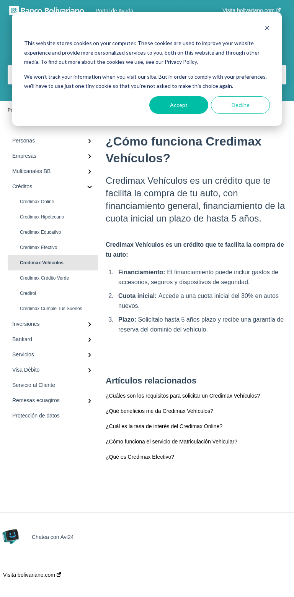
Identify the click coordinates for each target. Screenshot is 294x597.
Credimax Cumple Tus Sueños (51, 308)
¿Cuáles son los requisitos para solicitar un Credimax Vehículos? (183, 396)
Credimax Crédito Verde (44, 278)
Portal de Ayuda (115, 11)
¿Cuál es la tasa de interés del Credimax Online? (164, 426)
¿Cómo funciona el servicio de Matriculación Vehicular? (171, 441)
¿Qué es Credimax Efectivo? (140, 457)
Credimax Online (37, 201)
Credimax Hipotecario (42, 217)
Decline (241, 105)
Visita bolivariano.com (32, 575)
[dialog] (147, 69)
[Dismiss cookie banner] (267, 29)
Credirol (28, 293)
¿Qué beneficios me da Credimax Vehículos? (159, 411)
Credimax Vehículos (42, 262)
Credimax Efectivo (38, 247)
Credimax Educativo (40, 232)
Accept (179, 105)
